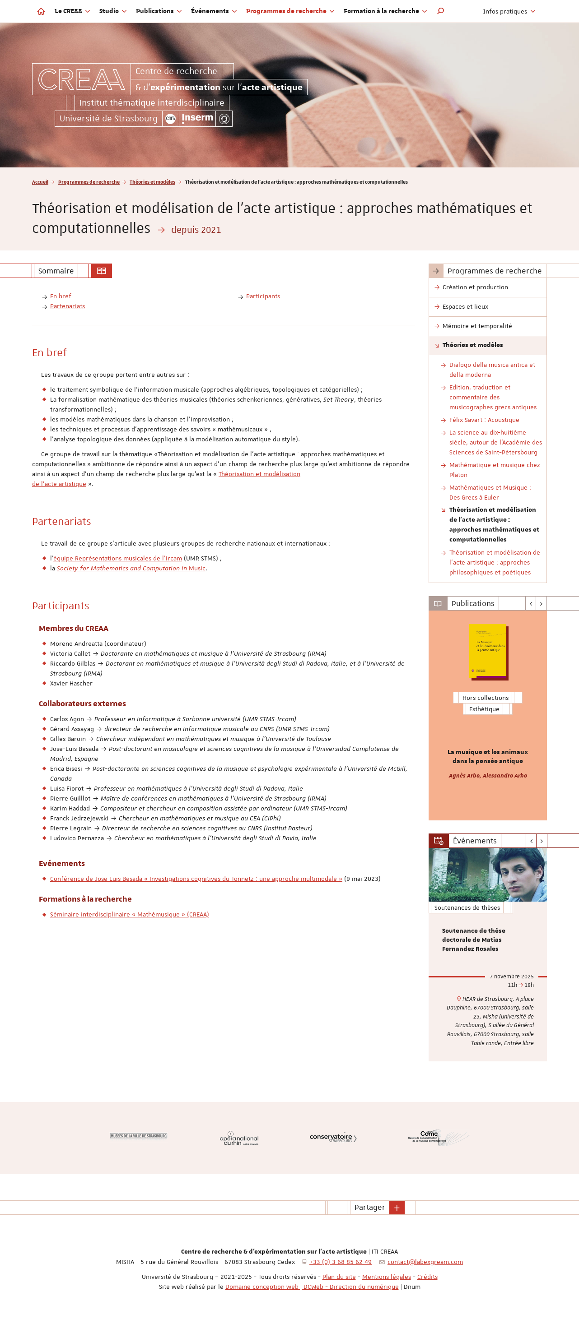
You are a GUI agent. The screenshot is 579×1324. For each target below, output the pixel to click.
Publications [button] (159, 11)
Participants (263, 296)
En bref (60, 296)
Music (131, 568)
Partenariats (67, 306)
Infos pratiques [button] (509, 11)
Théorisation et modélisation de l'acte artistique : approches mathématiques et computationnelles (494, 525)
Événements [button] (214, 11)
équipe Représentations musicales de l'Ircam (117, 558)
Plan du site (339, 1277)
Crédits (427, 1277)
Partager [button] (370, 1207)
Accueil (40, 181)
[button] (441, 11)
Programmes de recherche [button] (290, 11)
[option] (488, 715)
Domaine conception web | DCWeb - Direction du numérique (312, 1286)
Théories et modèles (152, 181)
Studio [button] (113, 11)
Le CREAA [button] (72, 11)
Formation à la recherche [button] (385, 11)
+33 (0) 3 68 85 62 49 (340, 1262)
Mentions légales (386, 1277)
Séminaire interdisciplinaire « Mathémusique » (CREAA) (129, 914)
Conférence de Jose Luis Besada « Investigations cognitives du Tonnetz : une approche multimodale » (196, 879)
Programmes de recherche (89, 181)
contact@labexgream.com (425, 1262)
